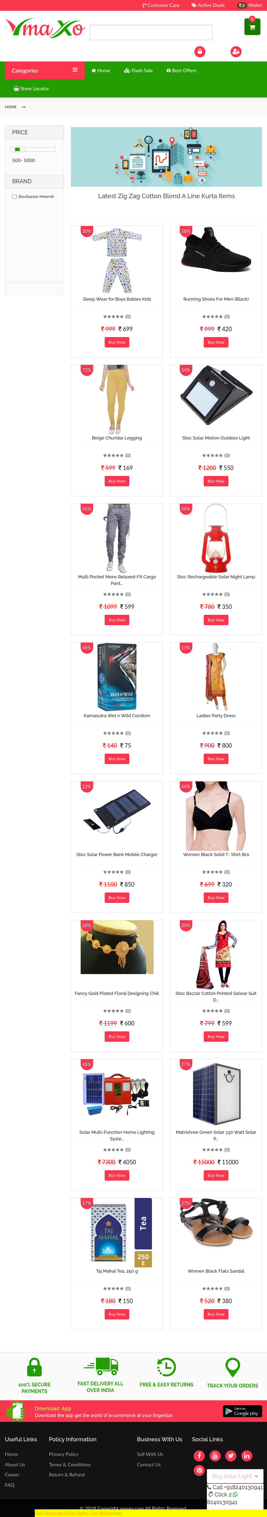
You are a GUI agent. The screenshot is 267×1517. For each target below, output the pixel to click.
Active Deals (208, 5)
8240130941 (222, 1502)
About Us (15, 1464)
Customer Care (161, 5)
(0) (128, 316)
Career (12, 1474)
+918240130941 (243, 1487)
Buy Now (116, 342)
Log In (207, 51)
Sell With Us (150, 1454)
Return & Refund (67, 1474)
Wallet (249, 5)
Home (11, 1454)
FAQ (10, 1485)
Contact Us (149, 1464)
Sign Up (245, 51)
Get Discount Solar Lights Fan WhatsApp (78, 1513)
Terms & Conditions (70, 1464)
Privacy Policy (64, 1454)
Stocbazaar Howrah (33, 196)
